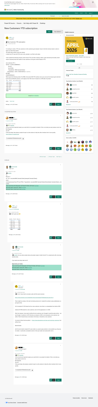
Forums (26, 9)
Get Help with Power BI (30, 23)
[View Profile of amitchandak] (14, 166)
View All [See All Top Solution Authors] (68, 104)
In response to (9, 120)
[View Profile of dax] (14, 117)
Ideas (38, 9)
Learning (56, 9)
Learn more (7, 5)
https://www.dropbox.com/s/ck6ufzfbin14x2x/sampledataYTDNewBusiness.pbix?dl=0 (34, 297)
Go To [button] (90, 13)
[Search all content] (77, 16)
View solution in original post (12, 134)
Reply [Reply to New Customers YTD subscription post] (58, 104)
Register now (79, 18)
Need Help (12, 101)
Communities (44, 9)
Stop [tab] (81, 64)
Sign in (81, 13)
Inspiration (33, 9)
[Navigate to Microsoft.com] (8, 9)
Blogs (51, 9)
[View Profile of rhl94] (10, 37)
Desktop (42, 23)
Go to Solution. (35, 95)
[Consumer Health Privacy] (22, 402)
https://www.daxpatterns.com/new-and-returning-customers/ (45, 320)
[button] (49, 31)
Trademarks (90, 397)
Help (86, 13)
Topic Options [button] (57, 31)
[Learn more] (70, 61)
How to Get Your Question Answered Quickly (76, 74)
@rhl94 (12, 125)
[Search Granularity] (55, 16)
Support (61, 9)
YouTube (37, 185)
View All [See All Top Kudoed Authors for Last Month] (68, 133)
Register (76, 13)
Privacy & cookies (76, 397)
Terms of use (84, 397)
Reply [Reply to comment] (58, 148)
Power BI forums (9, 23)
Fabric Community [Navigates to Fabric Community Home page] (19, 9)
